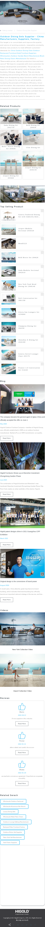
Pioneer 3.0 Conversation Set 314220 (29, 369)
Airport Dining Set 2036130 (33, 169)
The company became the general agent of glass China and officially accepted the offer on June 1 (22, 418)
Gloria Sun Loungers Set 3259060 (28, 313)
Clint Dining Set (33, 147)
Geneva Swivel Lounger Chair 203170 (28, 355)
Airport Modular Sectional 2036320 (26, 230)
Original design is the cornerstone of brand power (18, 581)
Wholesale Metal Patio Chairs (13, 817)
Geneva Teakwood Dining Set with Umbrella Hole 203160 (29, 216)
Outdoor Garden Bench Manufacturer (25, 56)
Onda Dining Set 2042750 (11, 126)
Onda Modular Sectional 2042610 (28, 271)
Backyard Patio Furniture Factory (14, 827)
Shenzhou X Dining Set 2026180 (28, 341)
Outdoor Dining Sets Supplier (27, 31)
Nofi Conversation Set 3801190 (27, 299)
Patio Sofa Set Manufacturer (12, 837)
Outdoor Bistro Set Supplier (12, 832)
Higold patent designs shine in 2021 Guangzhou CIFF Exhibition (20, 533)
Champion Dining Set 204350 (27, 327)
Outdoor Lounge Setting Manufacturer (16, 822)
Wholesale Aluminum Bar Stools (14, 806)
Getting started (7, 31)
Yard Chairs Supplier (10, 843)
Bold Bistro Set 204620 (28, 257)
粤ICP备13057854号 (22, 920)
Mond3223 (22, 243)
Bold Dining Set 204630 (33, 126)
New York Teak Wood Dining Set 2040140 (27, 285)
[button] (0, 13)
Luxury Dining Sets (9, 812)
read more (7, 438)
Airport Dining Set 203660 (11, 177)
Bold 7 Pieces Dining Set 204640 (11, 147)
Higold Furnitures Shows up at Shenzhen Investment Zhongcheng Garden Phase (19, 474)
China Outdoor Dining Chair (22, 51)
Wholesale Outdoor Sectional (13, 801)
